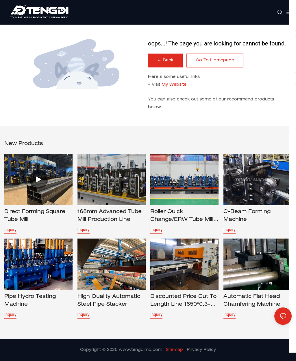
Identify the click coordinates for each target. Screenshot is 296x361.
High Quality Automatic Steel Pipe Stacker (108, 300)
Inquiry (10, 229)
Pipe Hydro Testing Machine (30, 300)
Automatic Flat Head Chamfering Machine (251, 300)
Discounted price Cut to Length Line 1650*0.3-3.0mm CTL (183, 301)
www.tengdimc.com (140, 350)
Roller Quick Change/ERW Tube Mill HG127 (181, 216)
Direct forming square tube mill (34, 215)
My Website (174, 85)
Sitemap (174, 350)
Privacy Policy (201, 350)
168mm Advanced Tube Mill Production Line (109, 215)
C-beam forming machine (247, 215)
